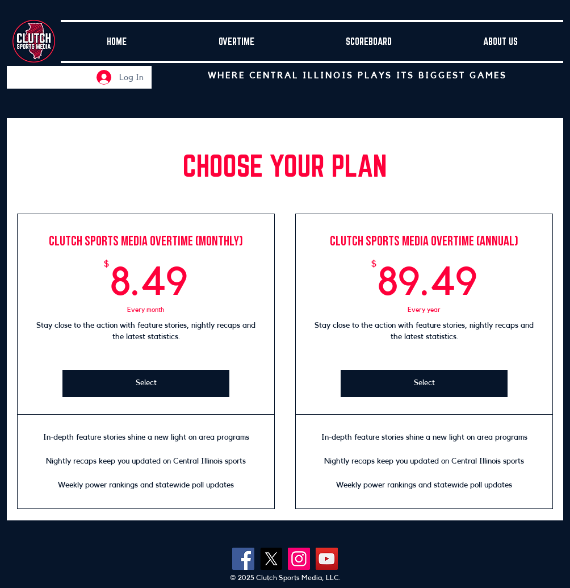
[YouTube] (327, 559)
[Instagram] (299, 559)
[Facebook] (243, 559)
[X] (271, 559)
